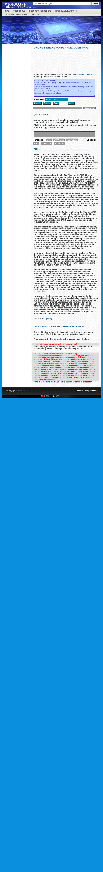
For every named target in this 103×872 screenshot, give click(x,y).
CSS (57, 396)
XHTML (47, 396)
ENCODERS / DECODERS (40, 11)
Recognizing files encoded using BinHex (59, 326)
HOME (6, 11)
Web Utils (15, 3)
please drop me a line (82, 74)
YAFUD (22, 391)
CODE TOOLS (19, 11)
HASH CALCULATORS (64, 11)
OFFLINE (36, 14)
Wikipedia (46, 318)
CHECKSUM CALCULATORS (16, 14)
